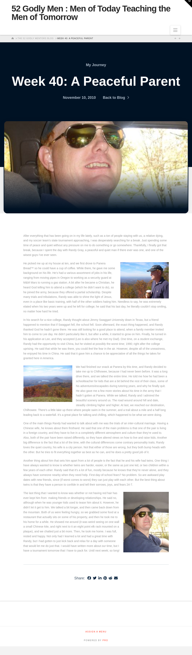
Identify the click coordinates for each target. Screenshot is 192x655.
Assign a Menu (95, 632)
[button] (175, 30)
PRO (105, 640)
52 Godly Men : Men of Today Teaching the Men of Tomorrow (91, 12)
